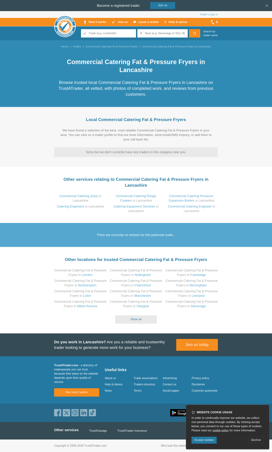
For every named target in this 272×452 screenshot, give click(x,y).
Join (162, 5)
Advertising (170, 378)
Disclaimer (198, 384)
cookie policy (220, 430)
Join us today (197, 344)
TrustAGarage (98, 430)
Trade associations (146, 378)
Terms (138, 390)
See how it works (77, 392)
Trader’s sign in (209, 14)
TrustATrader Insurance (132, 430)
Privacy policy (200, 378)
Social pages (171, 390)
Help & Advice (113, 384)
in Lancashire (80, 206)
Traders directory (144, 384)
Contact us (169, 384)
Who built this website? (175, 445)
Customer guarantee (205, 390)
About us (110, 378)
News (108, 390)
